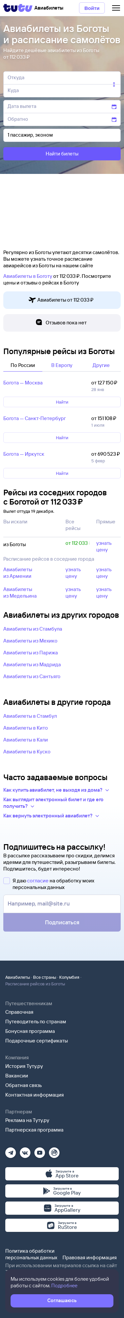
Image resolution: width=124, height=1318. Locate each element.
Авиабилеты (17, 977)
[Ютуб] (39, 1150)
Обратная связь (23, 1085)
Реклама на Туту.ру (27, 1120)
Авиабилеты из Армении (17, 572)
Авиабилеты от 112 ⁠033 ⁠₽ (61, 300)
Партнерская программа (34, 1130)
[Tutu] (17, 8)
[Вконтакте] (25, 1150)
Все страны (44, 977)
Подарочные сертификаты (36, 1041)
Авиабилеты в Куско (27, 751)
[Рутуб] (54, 1150)
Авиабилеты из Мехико (30, 641)
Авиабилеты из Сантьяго (32, 676)
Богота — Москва (23, 382)
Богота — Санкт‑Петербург (34, 418)
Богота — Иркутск (23, 454)
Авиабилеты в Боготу (27, 276)
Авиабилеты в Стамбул (30, 716)
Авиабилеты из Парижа (30, 652)
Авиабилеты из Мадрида (32, 664)
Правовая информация (89, 1257)
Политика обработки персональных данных (31, 1254)
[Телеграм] (10, 1150)
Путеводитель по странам (35, 1021)
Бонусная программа (30, 1031)
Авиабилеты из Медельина (20, 592)
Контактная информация (34, 1095)
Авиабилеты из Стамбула (32, 629)
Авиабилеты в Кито (25, 728)
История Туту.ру (24, 1066)
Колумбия (69, 977)
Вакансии (16, 1075)
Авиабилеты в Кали (25, 740)
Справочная (19, 1012)
